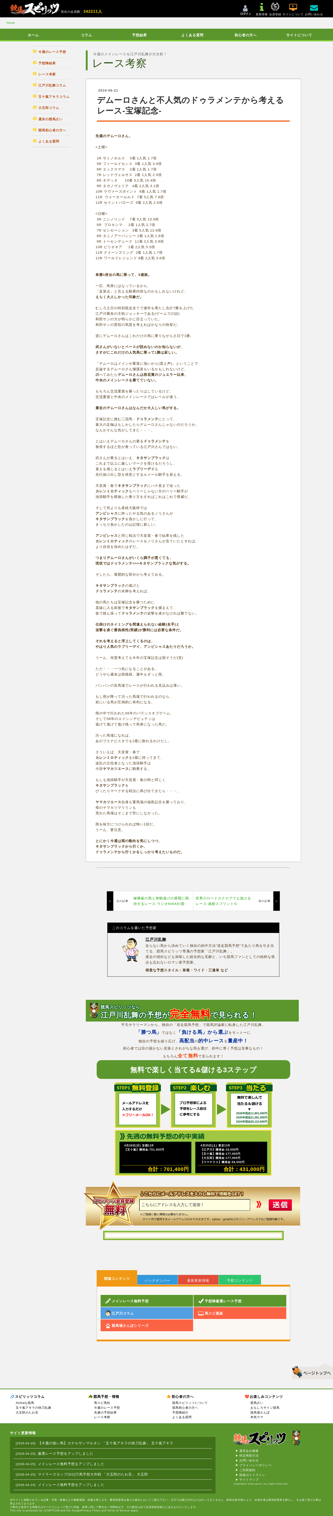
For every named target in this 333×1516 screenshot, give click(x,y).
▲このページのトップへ (311, 1370)
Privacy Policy (90, 1510)
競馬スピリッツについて (190, 1403)
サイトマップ (249, 1479)
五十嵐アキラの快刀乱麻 (33, 1407)
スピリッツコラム (30, 1397)
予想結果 (139, 35)
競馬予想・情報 (106, 1397)
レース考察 (102, 1417)
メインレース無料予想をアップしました (71, 1464)
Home (11, 23)
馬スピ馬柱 (102, 1403)
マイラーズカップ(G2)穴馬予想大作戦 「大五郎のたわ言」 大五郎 (93, 1474)
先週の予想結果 (105, 1412)
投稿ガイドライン (252, 1475)
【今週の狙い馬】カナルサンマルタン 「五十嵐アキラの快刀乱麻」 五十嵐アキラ (105, 1443)
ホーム (33, 35)
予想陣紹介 (180, 1412)
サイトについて (299, 35)
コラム (86, 35)
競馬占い (256, 1403)
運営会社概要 (249, 1451)
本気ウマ (256, 1417)
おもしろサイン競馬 (265, 1407)
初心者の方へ (245, 35)
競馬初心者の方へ (185, 1407)
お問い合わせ (249, 1460)
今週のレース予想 (107, 1407)
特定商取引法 (249, 1455)
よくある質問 (192, 35)
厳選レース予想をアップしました (65, 1453)
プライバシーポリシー (255, 1465)
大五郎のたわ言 (27, 1412)
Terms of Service (118, 1510)
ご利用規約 (247, 1470)
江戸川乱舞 (155, 939)
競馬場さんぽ (260, 1412)
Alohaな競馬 (25, 1403)
